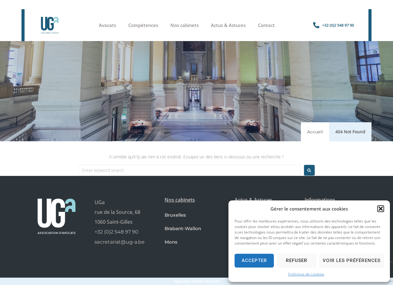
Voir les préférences (351, 260)
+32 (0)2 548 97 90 (116, 232)
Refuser (296, 260)
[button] (381, 209)
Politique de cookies (306, 274)
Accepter (254, 260)
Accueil (315, 132)
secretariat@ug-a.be (120, 242)
